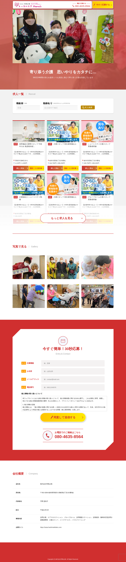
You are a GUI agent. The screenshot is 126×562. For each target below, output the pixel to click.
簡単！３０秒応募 (36, 168)
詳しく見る (20, 168)
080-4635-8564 (81, 6)
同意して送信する (63, 417)
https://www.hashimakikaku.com (51, 527)
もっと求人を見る (62, 218)
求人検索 (89, 107)
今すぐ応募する (101, 5)
